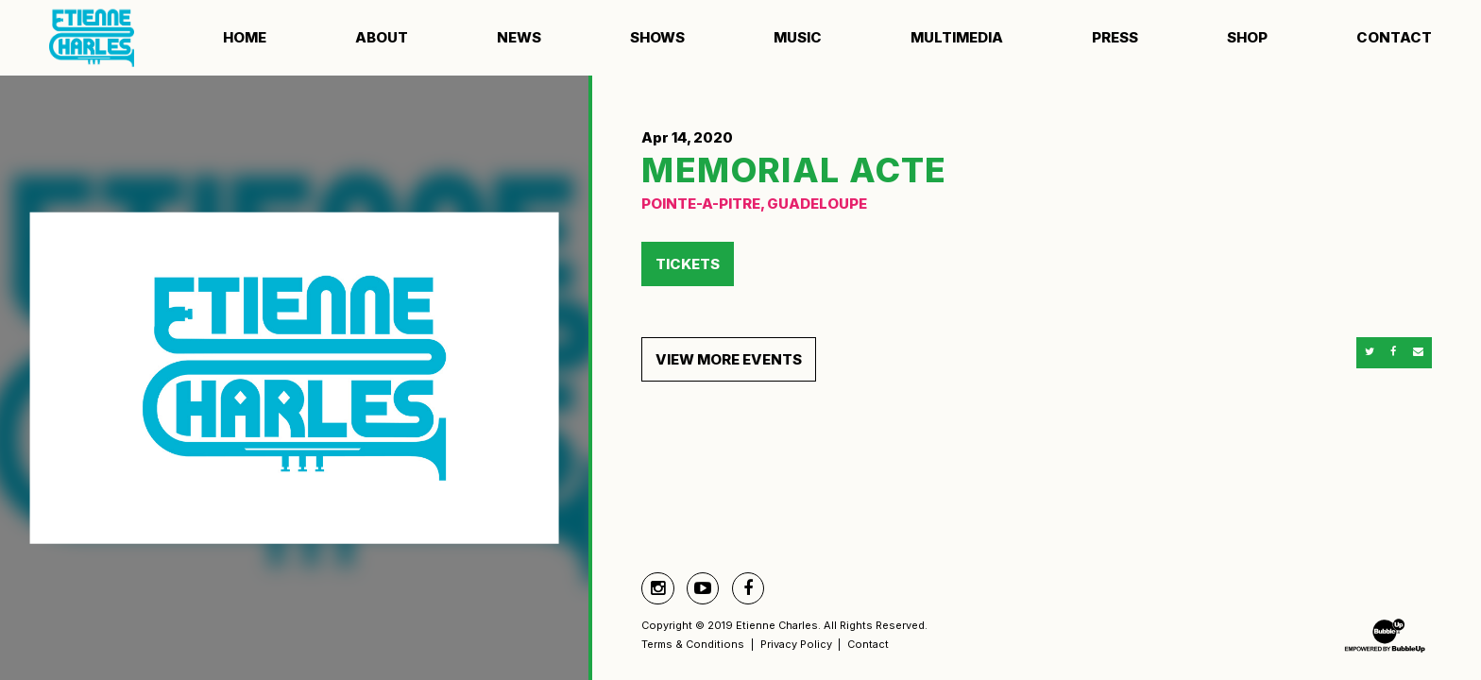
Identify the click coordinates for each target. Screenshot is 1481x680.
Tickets (687, 264)
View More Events (728, 359)
